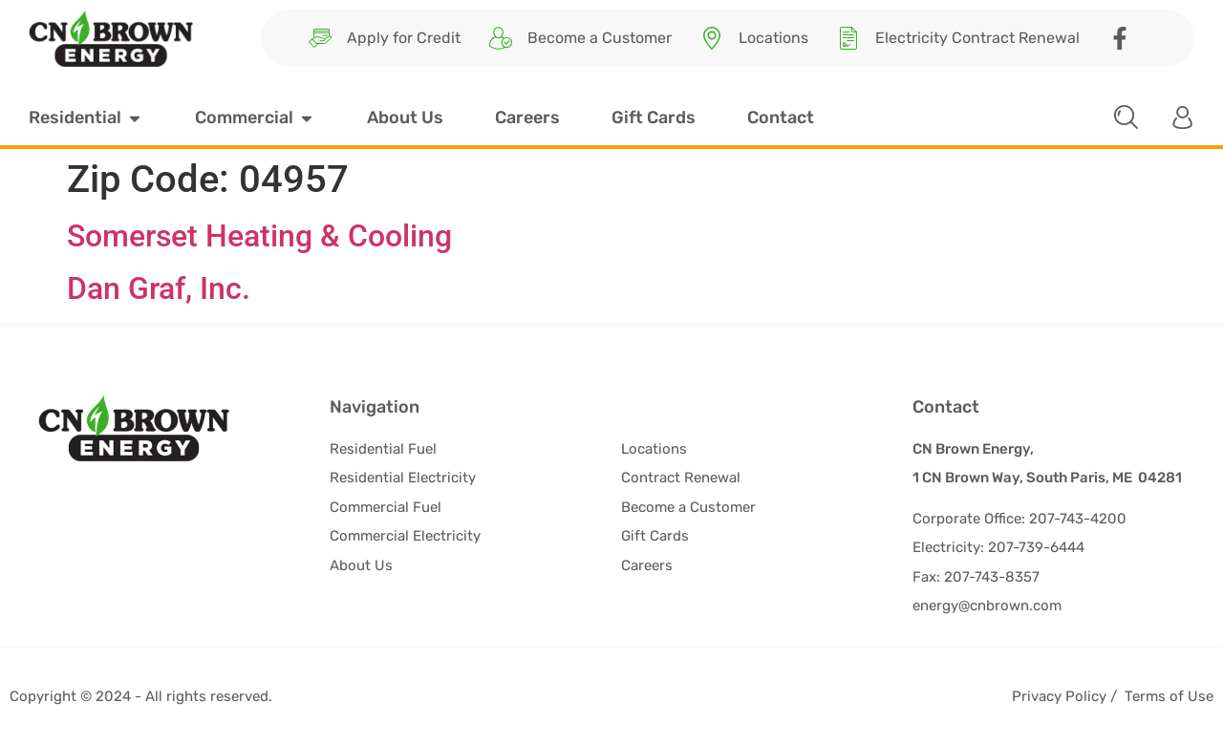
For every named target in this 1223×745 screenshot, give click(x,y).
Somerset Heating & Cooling (259, 236)
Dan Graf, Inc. (158, 288)
